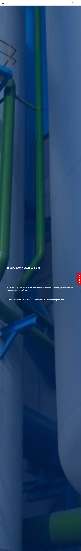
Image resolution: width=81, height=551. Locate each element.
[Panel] (2, 2)
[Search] (73, 2)
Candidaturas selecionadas (19, 300)
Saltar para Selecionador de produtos (49, 300)
